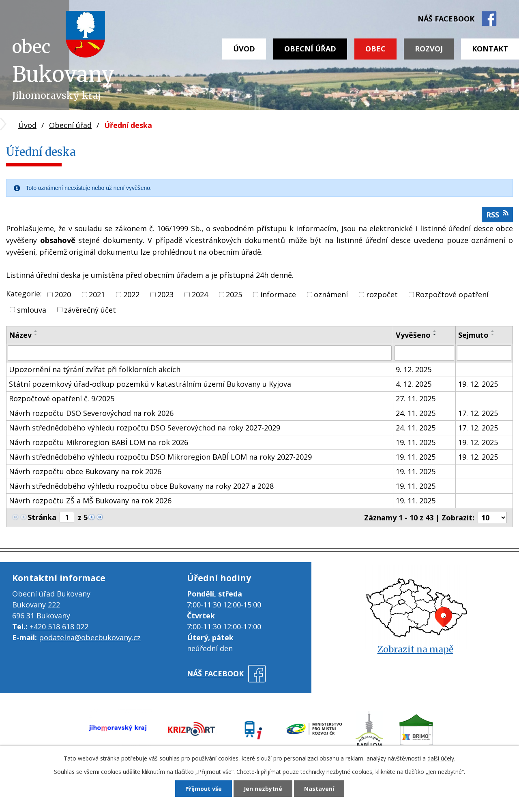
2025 (234, 294)
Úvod (244, 48)
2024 (200, 294)
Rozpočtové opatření (452, 294)
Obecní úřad (310, 48)
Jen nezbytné (263, 788)
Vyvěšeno (413, 335)
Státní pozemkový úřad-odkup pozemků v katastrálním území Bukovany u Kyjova (150, 384)
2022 (131, 294)
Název (20, 335)
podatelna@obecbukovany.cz (90, 637)
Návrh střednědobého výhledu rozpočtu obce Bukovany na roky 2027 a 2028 (141, 486)
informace (278, 294)
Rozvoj (429, 48)
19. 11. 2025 (415, 442)
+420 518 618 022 (59, 626)
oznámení (331, 294)
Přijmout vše (203, 788)
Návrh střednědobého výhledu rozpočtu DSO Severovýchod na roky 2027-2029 (144, 427)
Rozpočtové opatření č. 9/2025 (61, 398)
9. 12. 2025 (413, 369)
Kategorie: (24, 293)
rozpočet (382, 294)
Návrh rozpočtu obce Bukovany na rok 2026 (85, 471)
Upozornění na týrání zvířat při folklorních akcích (94, 369)
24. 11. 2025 (415, 413)
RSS (497, 214)
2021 (97, 294)
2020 (63, 294)
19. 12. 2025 (478, 384)
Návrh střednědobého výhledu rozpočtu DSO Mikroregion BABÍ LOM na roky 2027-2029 (160, 457)
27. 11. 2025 (415, 398)
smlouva (31, 309)
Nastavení (319, 788)
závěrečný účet (90, 309)
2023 (165, 294)
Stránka (42, 517)
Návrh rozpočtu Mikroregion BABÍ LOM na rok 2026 (98, 442)
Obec (375, 48)
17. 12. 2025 (478, 413)
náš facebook (446, 18)
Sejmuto (473, 335)
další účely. (441, 758)
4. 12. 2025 (413, 384)
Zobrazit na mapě (415, 649)
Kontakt (490, 48)
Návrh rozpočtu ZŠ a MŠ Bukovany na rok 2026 (90, 500)
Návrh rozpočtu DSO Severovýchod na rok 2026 (91, 413)
